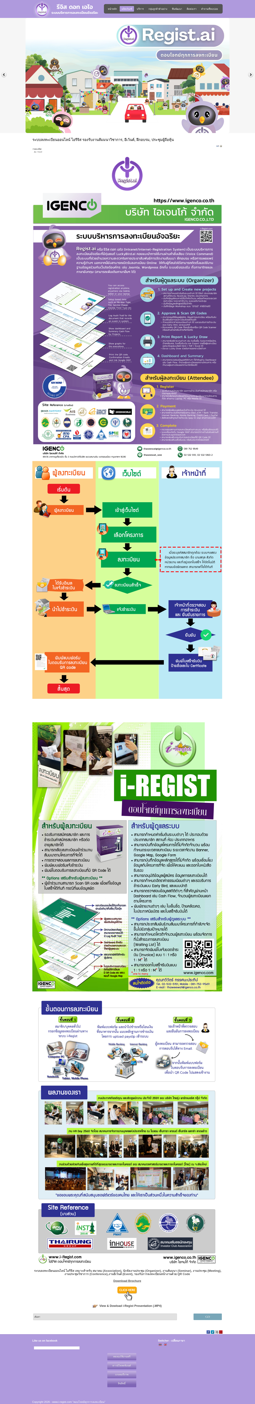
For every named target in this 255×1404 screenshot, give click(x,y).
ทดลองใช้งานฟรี (121, 1356)
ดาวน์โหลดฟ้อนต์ (122, 1365)
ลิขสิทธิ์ (122, 1383)
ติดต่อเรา (191, 8)
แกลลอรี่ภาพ (121, 1374)
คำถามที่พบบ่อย (209, 8)
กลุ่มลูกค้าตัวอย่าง (157, 8)
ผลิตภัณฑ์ (127, 8)
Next (251, 75)
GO (207, 1316)
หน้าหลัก (112, 8)
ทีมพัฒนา (177, 8)
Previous (4, 75)
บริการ (140, 8)
